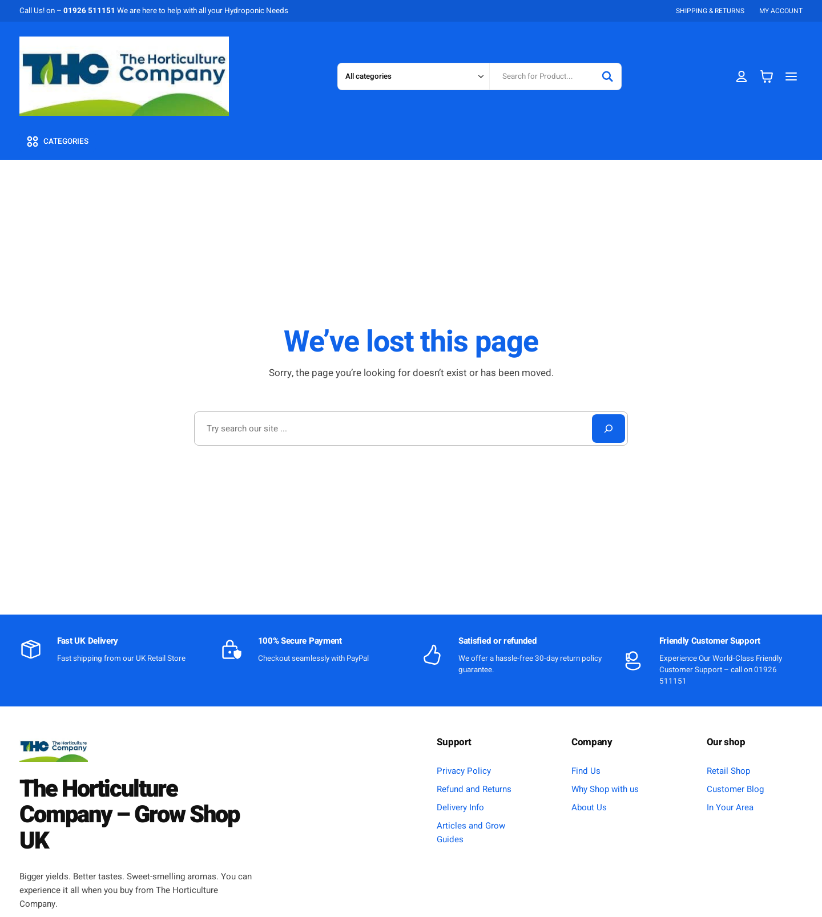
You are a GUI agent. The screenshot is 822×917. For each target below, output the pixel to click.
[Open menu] (791, 76)
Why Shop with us (605, 789)
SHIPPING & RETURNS (710, 11)
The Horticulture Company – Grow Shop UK (129, 815)
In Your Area (730, 807)
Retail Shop (728, 771)
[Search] (607, 76)
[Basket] (766, 76)
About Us (589, 807)
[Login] (742, 76)
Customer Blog (735, 789)
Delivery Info (460, 807)
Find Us (586, 771)
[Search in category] (413, 76)
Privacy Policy (464, 771)
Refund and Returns (474, 789)
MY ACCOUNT (781, 11)
